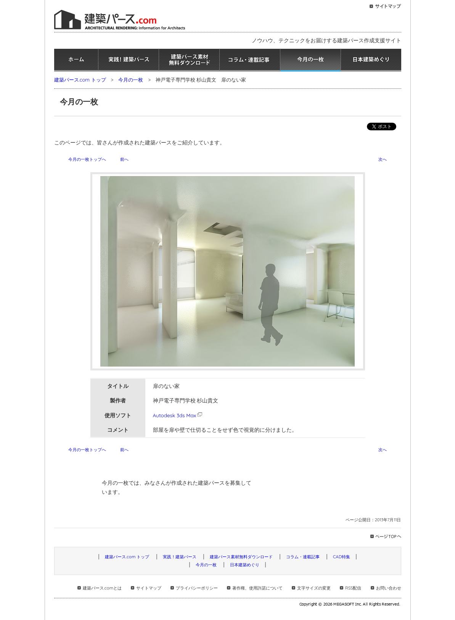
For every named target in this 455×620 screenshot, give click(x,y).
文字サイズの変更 (314, 588)
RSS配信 (353, 588)
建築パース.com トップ (80, 80)
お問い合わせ (388, 588)
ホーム (76, 60)
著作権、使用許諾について (257, 588)
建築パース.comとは (102, 588)
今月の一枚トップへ (87, 159)
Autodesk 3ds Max (178, 415)
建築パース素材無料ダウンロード (189, 60)
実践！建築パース (128, 60)
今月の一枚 (310, 60)
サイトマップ (148, 588)
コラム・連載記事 (250, 60)
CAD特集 (341, 556)
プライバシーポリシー (197, 588)
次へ (382, 159)
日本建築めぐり (371, 60)
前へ (124, 159)
